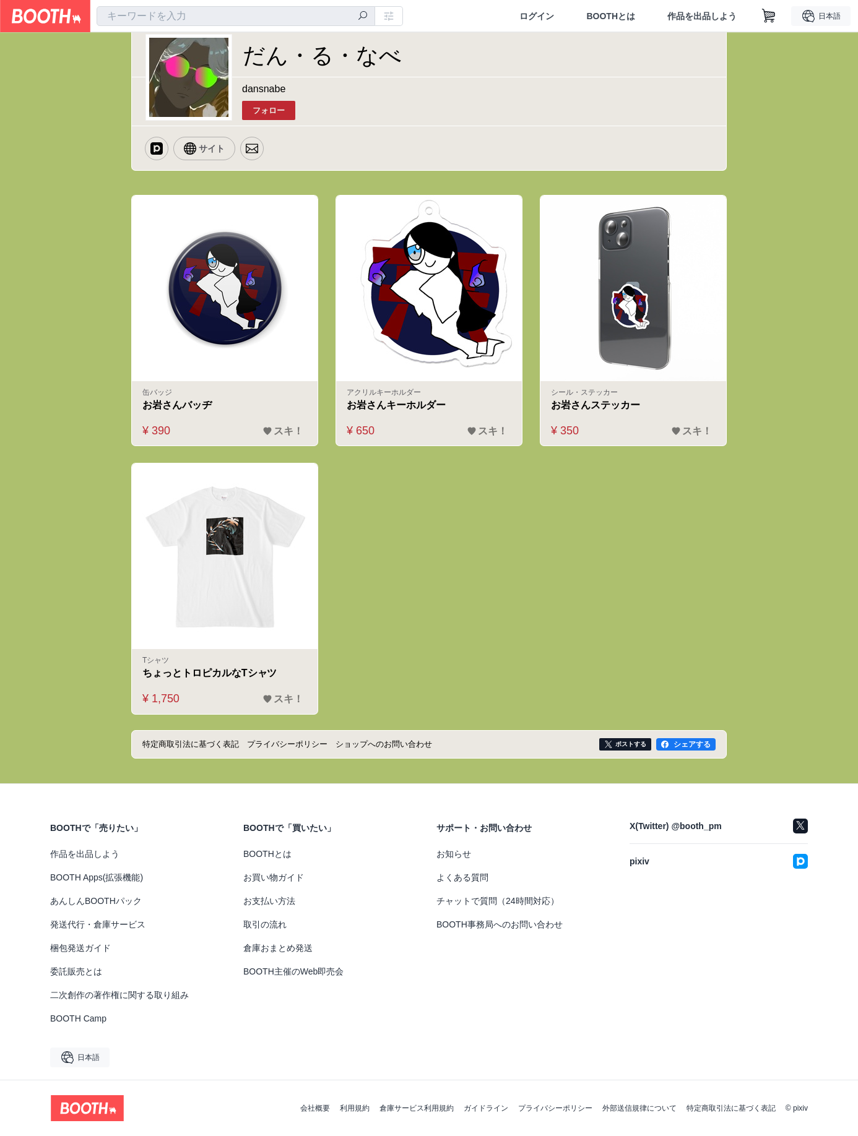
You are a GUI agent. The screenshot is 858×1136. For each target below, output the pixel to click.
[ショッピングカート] (769, 16)
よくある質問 (462, 877)
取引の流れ (265, 924)
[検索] (362, 16)
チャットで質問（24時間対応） (497, 901)
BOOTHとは (610, 16)
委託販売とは (76, 971)
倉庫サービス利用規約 (416, 1108)
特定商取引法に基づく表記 (731, 1108)
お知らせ (453, 854)
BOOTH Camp (78, 1018)
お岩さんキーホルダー (396, 405)
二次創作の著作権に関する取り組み (119, 995)
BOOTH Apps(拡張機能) (96, 877)
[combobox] (236, 16)
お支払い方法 (269, 901)
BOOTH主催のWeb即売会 (293, 971)
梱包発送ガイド (80, 948)
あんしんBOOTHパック (96, 901)
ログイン (536, 16)
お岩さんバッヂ (177, 405)
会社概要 (315, 1108)
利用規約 (355, 1108)
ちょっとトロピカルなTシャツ (209, 673)
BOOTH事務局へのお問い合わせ (499, 924)
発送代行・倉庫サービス (97, 924)
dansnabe (263, 89)
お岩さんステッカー (595, 405)
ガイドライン (486, 1108)
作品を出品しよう (702, 16)
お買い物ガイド (273, 877)
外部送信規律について (639, 1108)
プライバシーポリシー (555, 1108)
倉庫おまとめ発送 (278, 948)
